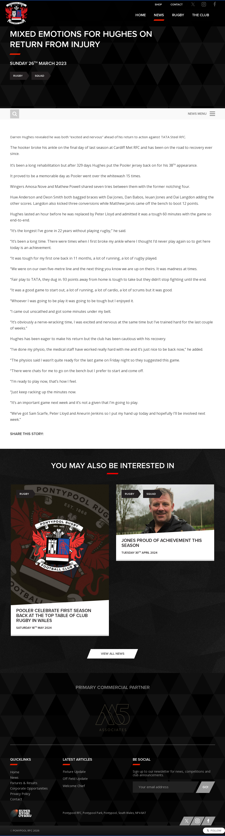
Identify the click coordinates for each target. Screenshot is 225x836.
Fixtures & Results (21, 783)
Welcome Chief (72, 784)
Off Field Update (73, 777)
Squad (39, 88)
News (159, 15)
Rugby (18, 88)
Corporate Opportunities (26, 788)
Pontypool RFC (13, 10)
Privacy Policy (18, 794)
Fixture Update (72, 771)
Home (140, 15)
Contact (15, 799)
